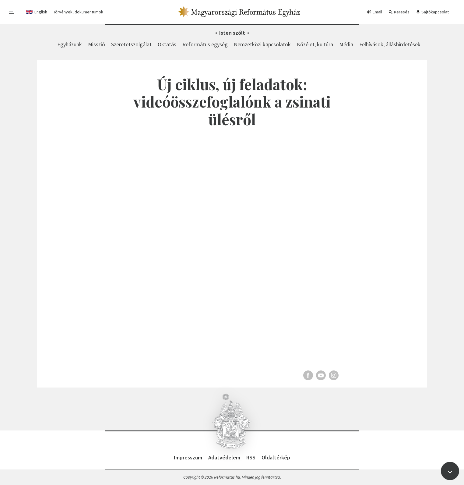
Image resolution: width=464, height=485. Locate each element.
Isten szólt (232, 32)
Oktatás (167, 44)
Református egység (205, 44)
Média (346, 44)
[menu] (11, 11)
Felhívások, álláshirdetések (389, 44)
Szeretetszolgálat (131, 44)
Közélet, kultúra (315, 44)
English (40, 12)
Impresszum (188, 457)
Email (374, 12)
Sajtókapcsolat (432, 12)
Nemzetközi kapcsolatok (262, 44)
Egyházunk (69, 44)
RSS (250, 457)
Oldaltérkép (276, 457)
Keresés (399, 12)
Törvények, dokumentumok (78, 12)
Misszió (96, 44)
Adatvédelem (224, 457)
